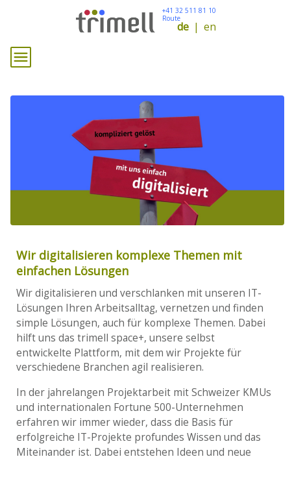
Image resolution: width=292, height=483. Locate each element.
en (210, 27)
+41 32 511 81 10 (189, 10)
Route (171, 18)
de (183, 27)
